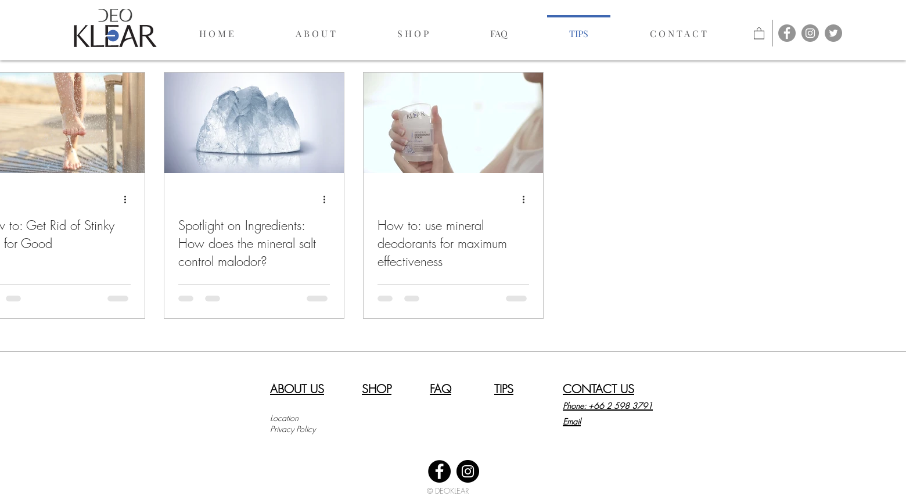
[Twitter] (833, 33)
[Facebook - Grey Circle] (787, 33)
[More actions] (129, 199)
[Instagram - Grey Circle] (810, 33)
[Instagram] (467, 471)
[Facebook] (439, 471)
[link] (759, 33)
